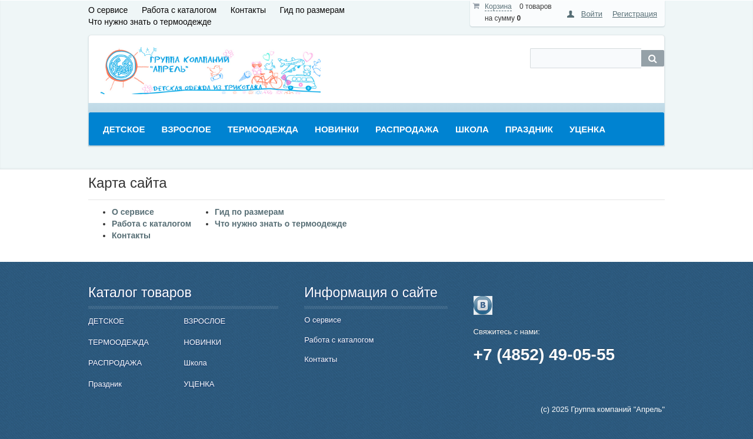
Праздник (105, 384)
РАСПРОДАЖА (115, 362)
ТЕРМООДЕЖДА (118, 342)
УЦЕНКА (199, 384)
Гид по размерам (312, 10)
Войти (591, 13)
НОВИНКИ (202, 342)
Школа (195, 362)
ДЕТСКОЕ (106, 321)
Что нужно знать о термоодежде (150, 21)
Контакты (248, 10)
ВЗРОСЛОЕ (204, 321)
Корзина (498, 6)
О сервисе (108, 10)
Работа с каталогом (179, 10)
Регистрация (634, 13)
